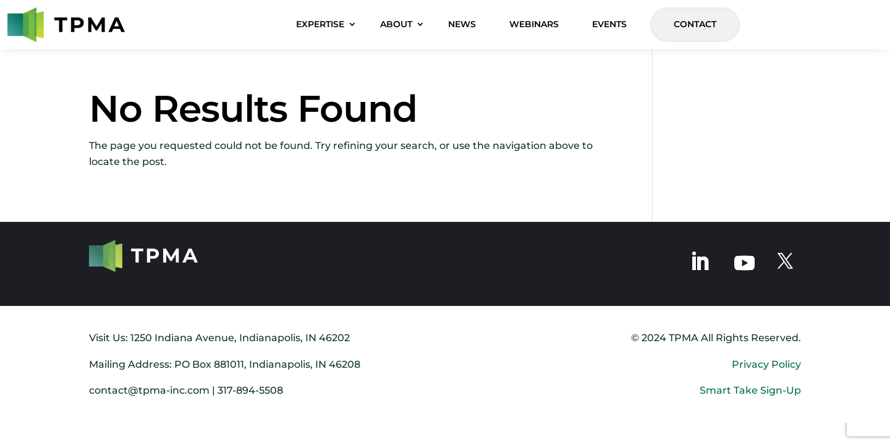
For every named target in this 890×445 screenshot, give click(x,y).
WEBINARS (534, 24)
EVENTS (609, 24)
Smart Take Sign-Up (750, 390)
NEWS (462, 24)
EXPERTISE (320, 24)
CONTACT (695, 24)
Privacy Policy (766, 364)
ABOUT (396, 24)
